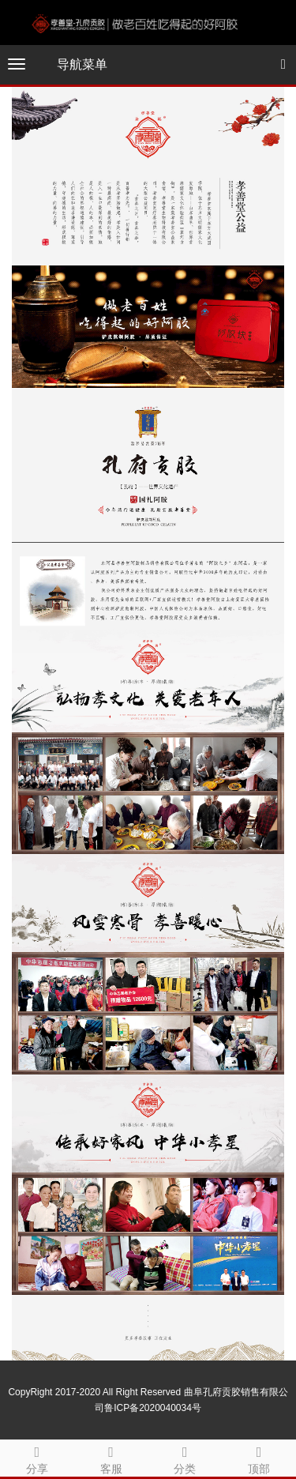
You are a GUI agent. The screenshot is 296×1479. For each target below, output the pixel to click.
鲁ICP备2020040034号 (152, 1407)
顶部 (259, 1457)
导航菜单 (82, 64)
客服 (111, 1457)
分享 (37, 1457)
